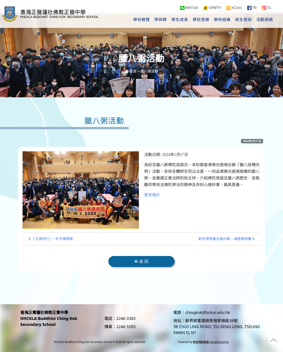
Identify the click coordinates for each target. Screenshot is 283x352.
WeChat (189, 8)
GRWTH (212, 8)
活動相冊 (264, 20)
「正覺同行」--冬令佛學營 (51, 239)
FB (251, 8)
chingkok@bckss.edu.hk (207, 312)
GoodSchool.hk (219, 342)
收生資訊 (243, 20)
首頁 (130, 71)
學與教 (160, 20)
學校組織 (222, 20)
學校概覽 (141, 20)
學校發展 (201, 20)
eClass (234, 8)
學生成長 (179, 20)
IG (266, 8)
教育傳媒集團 (201, 342)
